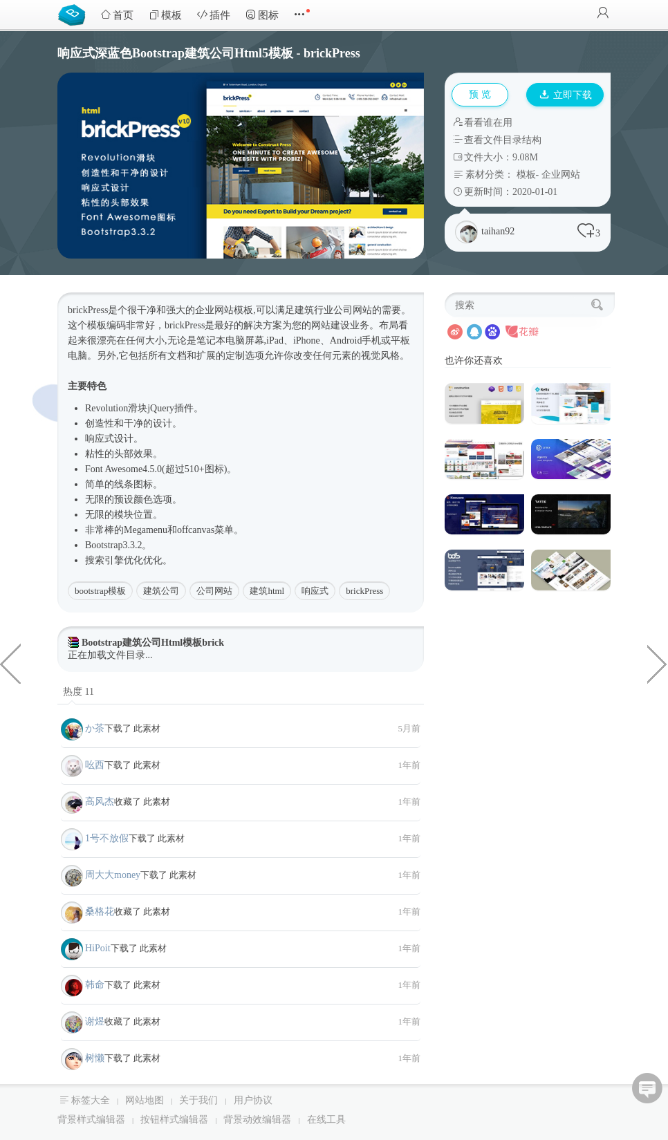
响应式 (99, 438)
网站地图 (144, 1100)
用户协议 (253, 1100)
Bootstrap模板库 (74, 14)
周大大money (112, 875)
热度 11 (78, 691)
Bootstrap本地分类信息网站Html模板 (657, 663)
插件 (213, 15)
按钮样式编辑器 (174, 1119)
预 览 (480, 94)
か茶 (94, 728)
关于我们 (198, 1100)
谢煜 (94, 1021)
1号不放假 (107, 838)
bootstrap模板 (100, 591)
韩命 (94, 985)
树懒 (94, 1058)
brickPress (364, 591)
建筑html (267, 591)
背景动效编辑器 (257, 1119)
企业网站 (560, 174)
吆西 (94, 765)
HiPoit (98, 948)
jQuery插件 (170, 408)
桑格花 (99, 911)
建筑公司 (161, 591)
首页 (116, 15)
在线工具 (326, 1119)
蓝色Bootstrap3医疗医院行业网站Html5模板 (10, 663)
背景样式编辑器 (91, 1119)
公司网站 (352, 310)
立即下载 (565, 95)
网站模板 (233, 310)
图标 (262, 15)
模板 (165, 15)
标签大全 (90, 1100)
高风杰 (99, 801)
